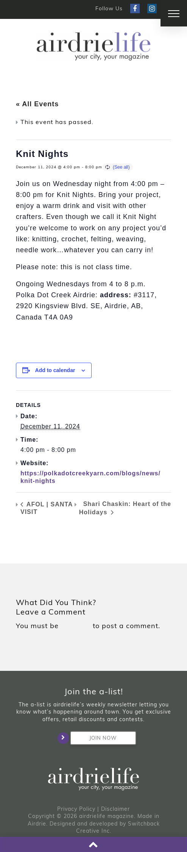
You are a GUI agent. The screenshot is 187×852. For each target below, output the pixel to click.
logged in (75, 626)
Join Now (93, 738)
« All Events (37, 104)
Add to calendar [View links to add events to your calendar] (55, 370)
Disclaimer (115, 808)
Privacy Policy (76, 808)
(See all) (121, 167)
